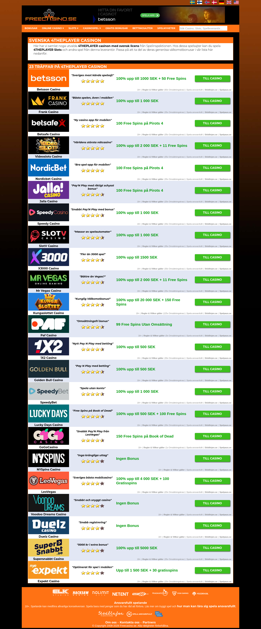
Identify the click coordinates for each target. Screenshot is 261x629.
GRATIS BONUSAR (116, 28)
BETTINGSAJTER (142, 28)
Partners (149, 622)
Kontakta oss (130, 622)
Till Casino (212, 78)
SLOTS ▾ (73, 28)
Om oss (111, 622)
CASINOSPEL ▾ (92, 28)
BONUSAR (31, 28)
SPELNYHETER (166, 28)
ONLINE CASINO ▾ (53, 28)
